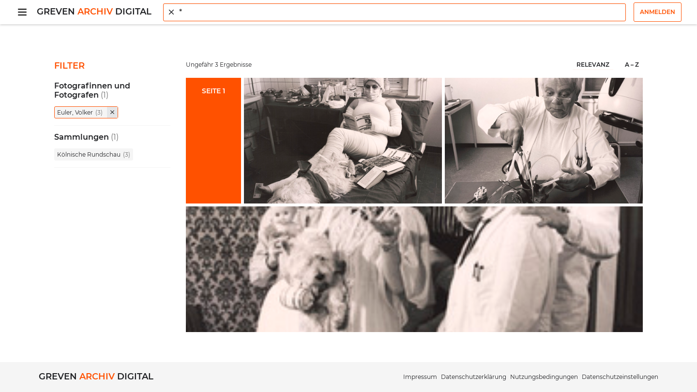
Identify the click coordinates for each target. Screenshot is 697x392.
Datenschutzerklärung (473, 376)
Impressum (420, 376)
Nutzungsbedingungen (544, 376)
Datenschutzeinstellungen (620, 376)
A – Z (632, 64)
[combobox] (394, 12)
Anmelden (657, 11)
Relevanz (592, 64)
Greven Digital (94, 11)
